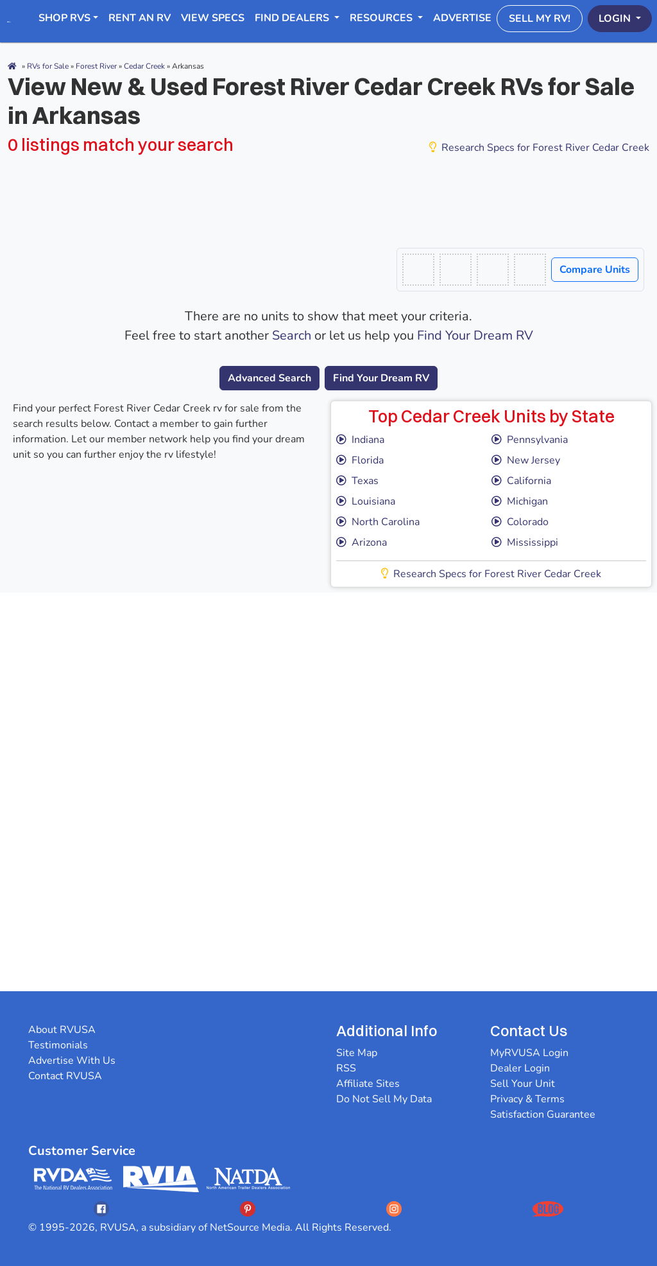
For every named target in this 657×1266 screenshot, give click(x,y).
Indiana (360, 440)
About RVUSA (62, 1030)
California (521, 481)
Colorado (520, 522)
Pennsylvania (529, 440)
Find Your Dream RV (475, 335)
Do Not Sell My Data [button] (384, 1099)
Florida (360, 460)
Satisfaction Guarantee (542, 1114)
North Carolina (378, 522)
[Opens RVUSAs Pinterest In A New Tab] (247, 1209)
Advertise (462, 18)
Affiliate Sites (368, 1084)
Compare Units (594, 270)
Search (291, 335)
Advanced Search (269, 378)
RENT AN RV (139, 18)
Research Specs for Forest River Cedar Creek (539, 148)
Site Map (356, 1053)
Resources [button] (382, 18)
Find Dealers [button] (293, 18)
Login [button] (616, 19)
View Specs (212, 18)
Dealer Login (520, 1068)
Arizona (361, 542)
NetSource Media (250, 1227)
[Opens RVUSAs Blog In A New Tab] (548, 1209)
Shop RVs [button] (64, 18)
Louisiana (365, 501)
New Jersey (525, 460)
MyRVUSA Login (529, 1053)
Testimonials (58, 1045)
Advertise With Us (71, 1061)
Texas (357, 481)
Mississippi (524, 542)
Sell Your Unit (522, 1084)
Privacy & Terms (527, 1099)
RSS (346, 1068)
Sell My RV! (539, 19)
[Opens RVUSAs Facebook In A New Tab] (101, 1209)
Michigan (519, 501)
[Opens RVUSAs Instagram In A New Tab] (394, 1209)
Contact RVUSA (65, 1076)
